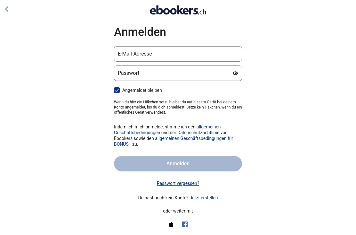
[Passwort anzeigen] (235, 73)
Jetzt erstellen (204, 197)
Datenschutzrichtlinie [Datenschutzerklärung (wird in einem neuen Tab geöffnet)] (198, 132)
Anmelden (178, 164)
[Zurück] (7, 9)
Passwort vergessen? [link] (178, 183)
